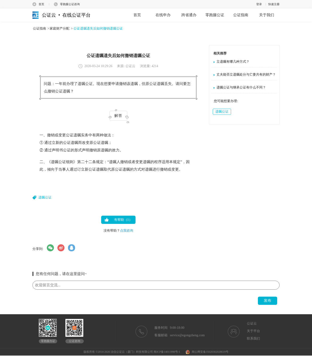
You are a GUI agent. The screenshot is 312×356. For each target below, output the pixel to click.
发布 (267, 300)
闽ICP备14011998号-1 (167, 351)
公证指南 (39, 28)
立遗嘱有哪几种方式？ (232, 61)
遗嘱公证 (45, 197)
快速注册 (274, 4)
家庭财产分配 (59, 28)
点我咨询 (126, 230)
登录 (259, 4)
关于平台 (253, 331)
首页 (41, 4)
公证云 (252, 323)
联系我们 (253, 338)
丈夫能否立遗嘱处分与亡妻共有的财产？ (246, 74)
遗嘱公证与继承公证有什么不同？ (241, 87)
